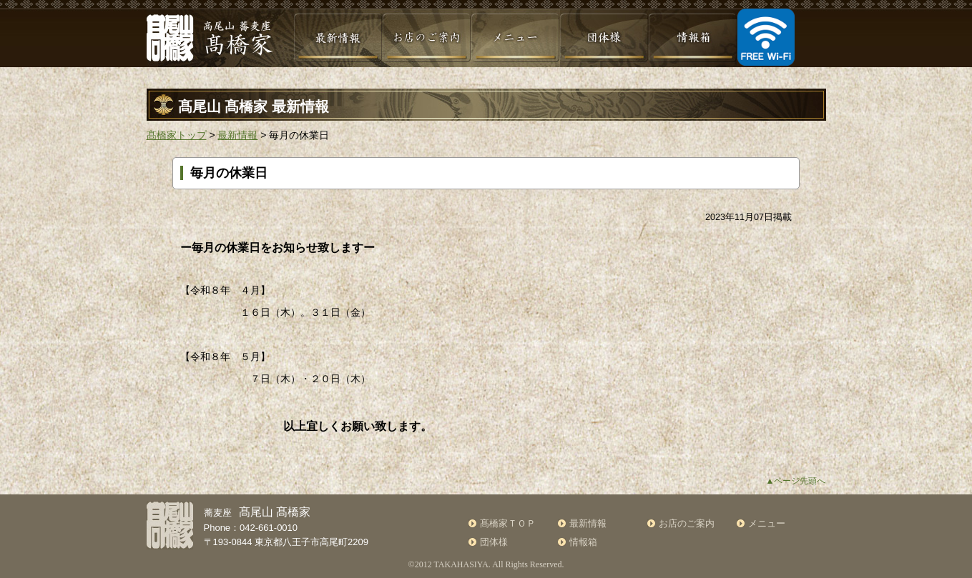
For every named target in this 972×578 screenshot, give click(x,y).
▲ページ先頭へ (796, 481)
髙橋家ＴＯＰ (508, 523)
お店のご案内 (687, 523)
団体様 (494, 542)
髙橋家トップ (177, 135)
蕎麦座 (257, 512)
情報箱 (583, 542)
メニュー (766, 523)
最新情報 (237, 135)
